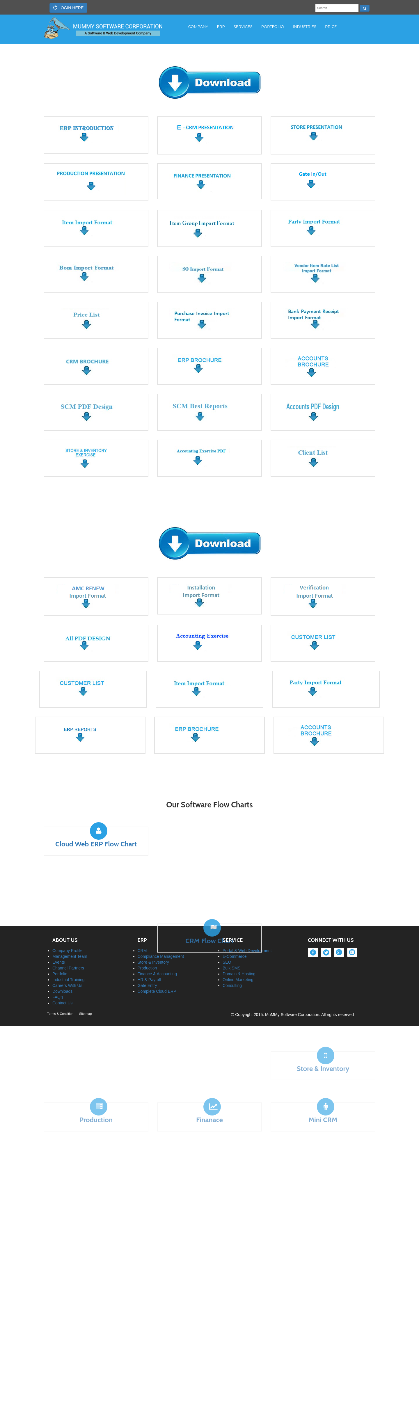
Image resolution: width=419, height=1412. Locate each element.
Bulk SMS (231, 937)
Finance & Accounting (157, 943)
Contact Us (62, 972)
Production (147, 937)
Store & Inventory (153, 932)
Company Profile (67, 920)
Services (243, 26)
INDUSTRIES (304, 26)
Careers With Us (67, 955)
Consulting (232, 955)
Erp (221, 26)
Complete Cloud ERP (157, 961)
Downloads (62, 961)
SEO (227, 932)
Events (58, 932)
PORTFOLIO (272, 26)
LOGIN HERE (68, 8)
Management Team (69, 926)
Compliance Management (161, 926)
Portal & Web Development (247, 920)
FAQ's (57, 967)
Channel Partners (68, 937)
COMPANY (198, 26)
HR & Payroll (149, 949)
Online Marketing (238, 949)
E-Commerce (234, 926)
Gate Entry (147, 955)
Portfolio (59, 943)
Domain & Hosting (239, 943)
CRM (142, 920)
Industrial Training (68, 949)
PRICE (331, 26)
